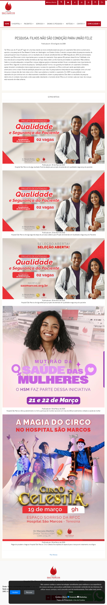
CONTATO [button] (81, 24)
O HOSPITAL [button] (17, 24)
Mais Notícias (53, 555)
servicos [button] (40, 24)
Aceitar (15, 592)
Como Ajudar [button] (94, 24)
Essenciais (72, 597)
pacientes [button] (28, 24)
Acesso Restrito (51, 2)
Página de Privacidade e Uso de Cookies (71, 600)
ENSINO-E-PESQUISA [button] (55, 24)
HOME (7, 23)
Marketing (82, 597)
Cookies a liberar (61, 597)
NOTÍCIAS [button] (70, 24)
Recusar (29, 592)
